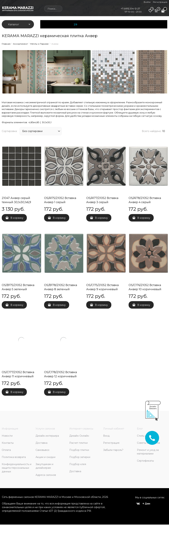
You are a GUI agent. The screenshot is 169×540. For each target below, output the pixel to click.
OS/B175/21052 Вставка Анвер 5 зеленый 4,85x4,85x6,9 (18, 289)
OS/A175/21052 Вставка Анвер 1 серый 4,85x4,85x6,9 (60, 202)
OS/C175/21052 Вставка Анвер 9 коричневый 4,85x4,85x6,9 (102, 289)
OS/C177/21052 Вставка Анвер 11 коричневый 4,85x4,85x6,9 (18, 376)
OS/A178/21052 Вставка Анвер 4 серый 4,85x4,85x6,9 (145, 202)
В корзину (16, 217)
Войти (147, 2)
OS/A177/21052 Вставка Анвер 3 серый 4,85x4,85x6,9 (102, 202)
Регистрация (160, 2)
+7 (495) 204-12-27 (130, 8)
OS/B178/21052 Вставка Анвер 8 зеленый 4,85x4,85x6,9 (60, 289)
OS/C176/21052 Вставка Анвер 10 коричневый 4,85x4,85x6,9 (145, 289)
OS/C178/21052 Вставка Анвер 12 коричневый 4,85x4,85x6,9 (60, 376)
